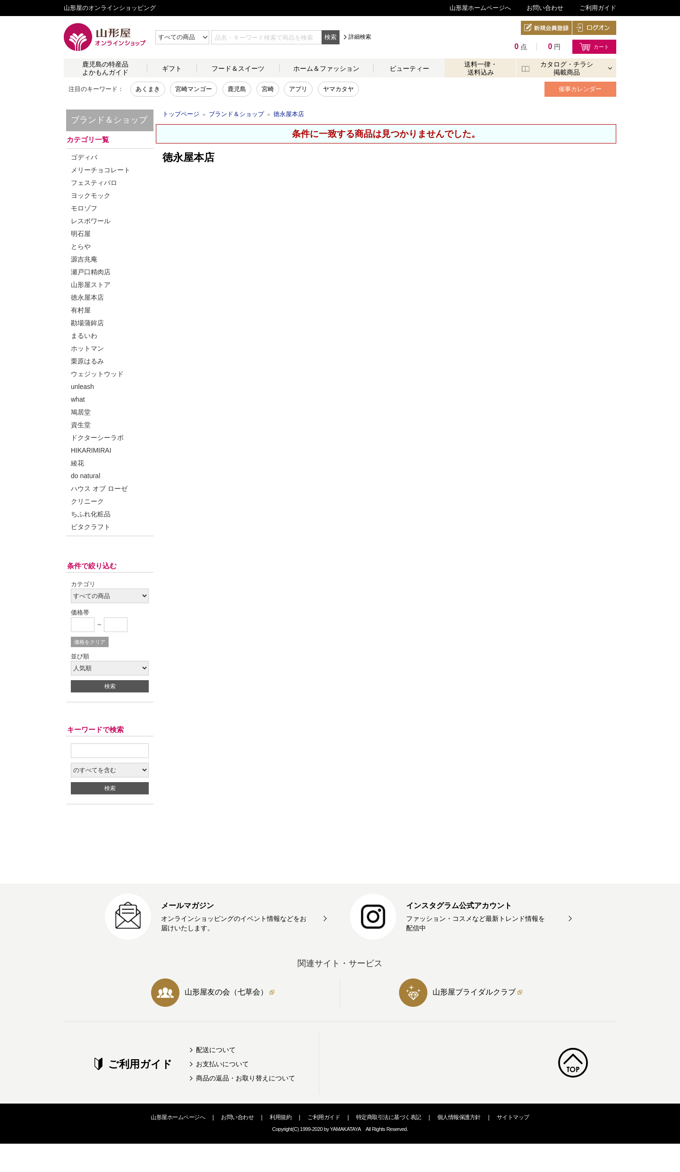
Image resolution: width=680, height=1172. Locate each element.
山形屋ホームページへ (480, 7)
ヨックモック (90, 195)
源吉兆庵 (84, 259)
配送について (216, 1050)
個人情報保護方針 (459, 1117)
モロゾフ (84, 208)
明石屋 (81, 233)
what (78, 399)
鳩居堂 (81, 412)
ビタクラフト (90, 527)
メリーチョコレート (100, 170)
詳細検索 (359, 37)
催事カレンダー (580, 89)
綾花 (77, 463)
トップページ (180, 114)
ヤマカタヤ (338, 89)
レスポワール (90, 221)
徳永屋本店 (87, 297)
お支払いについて (222, 1064)
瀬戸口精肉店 (90, 272)
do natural (85, 476)
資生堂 (81, 425)
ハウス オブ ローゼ (99, 488)
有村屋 (81, 310)
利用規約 (280, 1117)
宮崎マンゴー (193, 89)
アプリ (298, 89)
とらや (81, 246)
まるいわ (84, 335)
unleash (82, 386)
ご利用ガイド (597, 7)
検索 (330, 37)
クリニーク (87, 501)
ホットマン (87, 348)
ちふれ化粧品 (90, 514)
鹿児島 (237, 89)
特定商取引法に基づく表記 (388, 1117)
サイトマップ (513, 1117)
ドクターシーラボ (97, 437)
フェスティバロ (94, 182)
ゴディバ (84, 157)
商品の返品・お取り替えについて (245, 1078)
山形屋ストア (90, 284)
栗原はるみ (87, 361)
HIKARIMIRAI (91, 450)
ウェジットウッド (97, 374)
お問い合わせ (545, 7)
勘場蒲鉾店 (87, 323)
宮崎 (268, 89)
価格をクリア (89, 642)
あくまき (148, 89)
